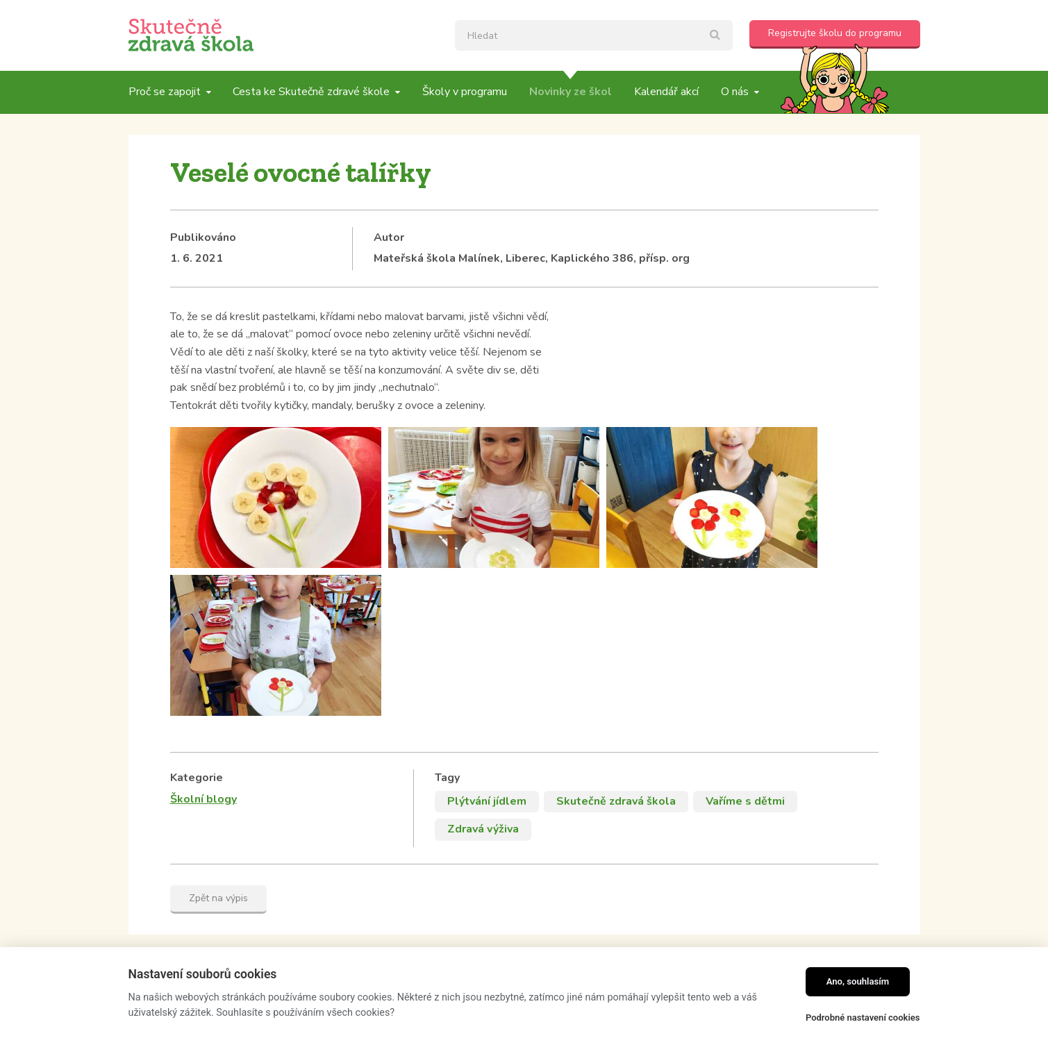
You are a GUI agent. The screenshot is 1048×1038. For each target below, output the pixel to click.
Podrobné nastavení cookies (863, 1017)
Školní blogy (203, 625)
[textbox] (594, 35)
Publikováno (203, 237)
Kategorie (196, 603)
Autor (389, 237)
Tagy (447, 603)
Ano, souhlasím (858, 981)
